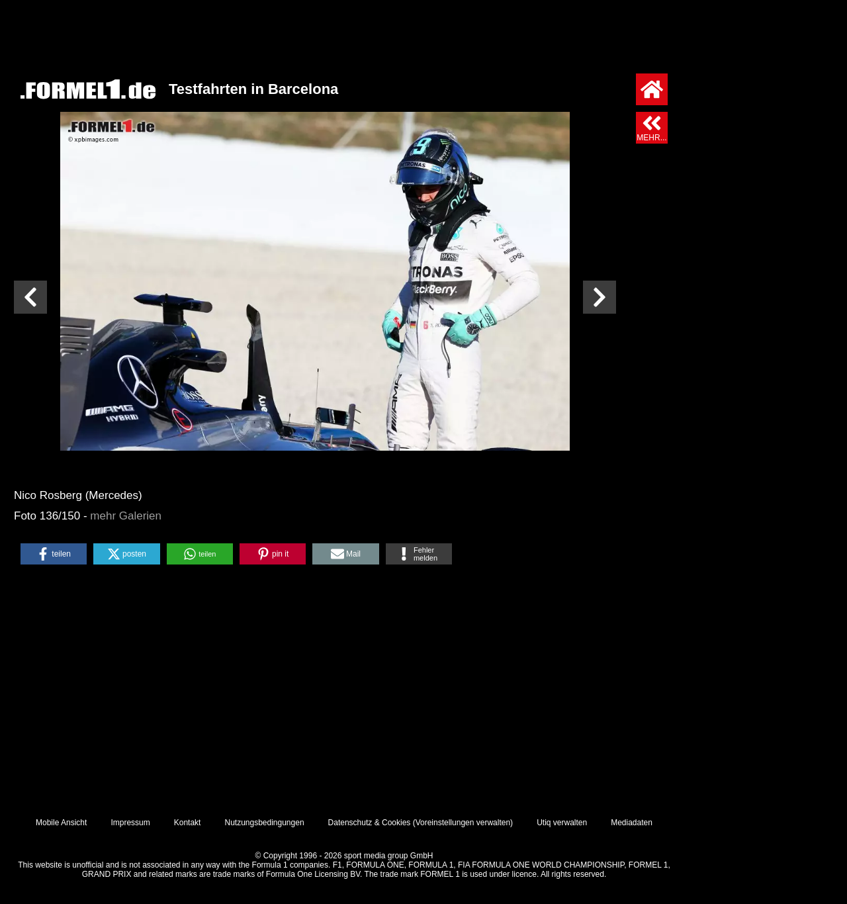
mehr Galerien (125, 516)
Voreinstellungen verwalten (463, 822)
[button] (54, 554)
